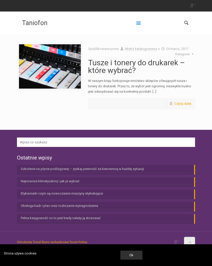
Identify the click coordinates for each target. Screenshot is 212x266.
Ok (131, 255)
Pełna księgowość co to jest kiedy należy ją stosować (61, 218)
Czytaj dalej (182, 103)
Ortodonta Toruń (29, 242)
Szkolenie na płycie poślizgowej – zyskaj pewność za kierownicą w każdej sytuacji (82, 169)
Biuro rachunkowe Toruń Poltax (64, 242)
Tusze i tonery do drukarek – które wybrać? (136, 66)
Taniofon (34, 23)
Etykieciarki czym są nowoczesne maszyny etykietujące (62, 193)
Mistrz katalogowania (141, 49)
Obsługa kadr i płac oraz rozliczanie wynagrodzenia (59, 206)
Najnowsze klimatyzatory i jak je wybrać (50, 181)
